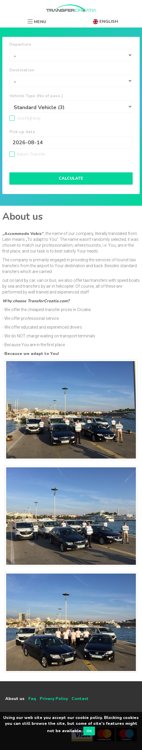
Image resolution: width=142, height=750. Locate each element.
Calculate (71, 178)
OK (89, 731)
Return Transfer (31, 154)
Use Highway (28, 118)
